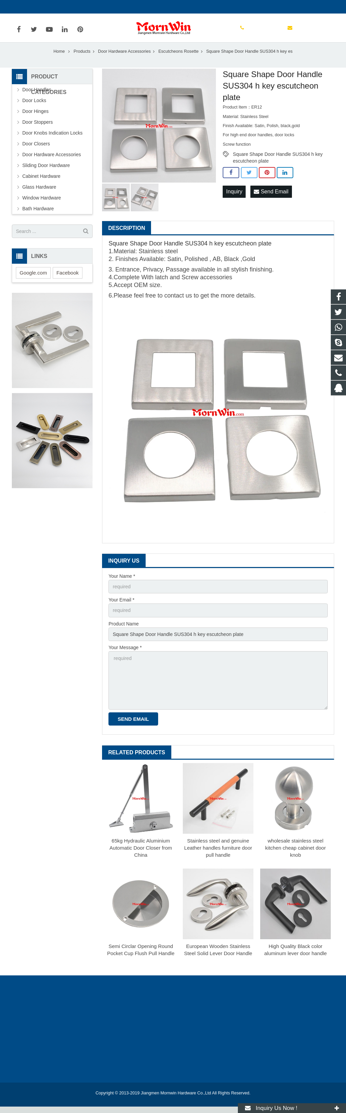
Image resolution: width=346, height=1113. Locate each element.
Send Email (271, 201)
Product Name (123, 632)
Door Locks (34, 110)
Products (82, 60)
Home (59, 60)
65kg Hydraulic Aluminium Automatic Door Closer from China (140, 854)
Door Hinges (35, 120)
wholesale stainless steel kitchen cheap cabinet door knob (295, 854)
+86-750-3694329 (35, 6)
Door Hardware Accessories (124, 60)
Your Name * (121, 585)
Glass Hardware (39, 196)
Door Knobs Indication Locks (52, 142)
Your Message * (125, 655)
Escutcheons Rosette (178, 60)
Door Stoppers (37, 131)
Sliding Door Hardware (46, 174)
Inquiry (234, 201)
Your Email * (121, 609)
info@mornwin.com (85, 6)
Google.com (33, 282)
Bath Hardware (38, 218)
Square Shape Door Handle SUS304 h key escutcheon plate (277, 164)
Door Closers (36, 153)
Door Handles (36, 99)
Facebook (67, 282)
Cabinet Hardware (41, 185)
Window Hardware (41, 207)
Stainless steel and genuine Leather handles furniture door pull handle (218, 854)
